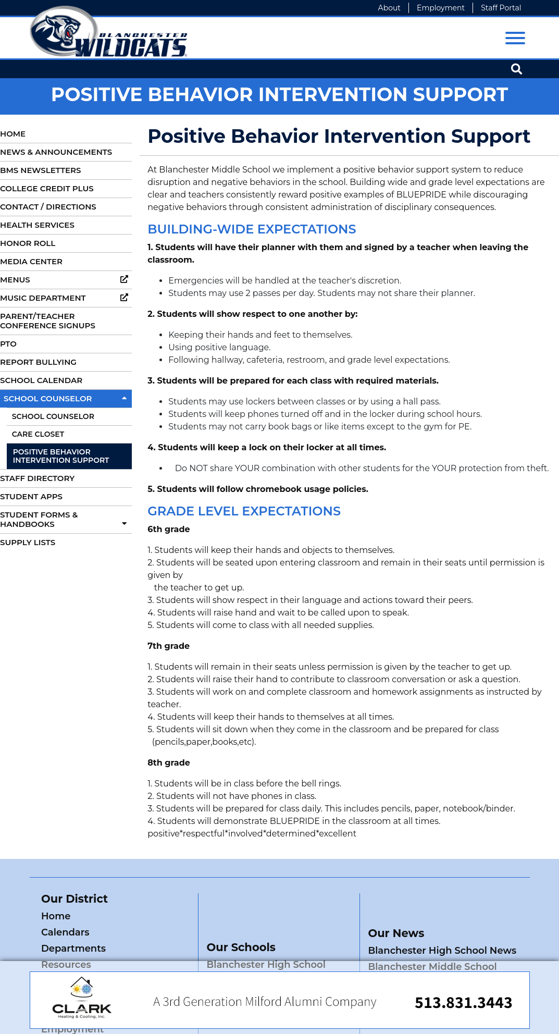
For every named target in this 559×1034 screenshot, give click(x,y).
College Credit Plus (47, 188)
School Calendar (41, 380)
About (389, 8)
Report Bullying (38, 362)
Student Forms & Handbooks (66, 519)
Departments (73, 932)
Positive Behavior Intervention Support (61, 456)
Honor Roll (27, 243)
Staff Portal (501, 8)
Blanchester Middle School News (432, 941)
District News (150, 948)
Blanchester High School (265, 932)
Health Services (37, 225)
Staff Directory (37, 478)
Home (13, 134)
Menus (66, 280)
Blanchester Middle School (270, 948)
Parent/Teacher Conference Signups (47, 320)
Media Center (31, 261)
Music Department (66, 298)
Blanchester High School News (442, 918)
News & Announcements (56, 152)
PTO (8, 344)
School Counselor (68, 398)
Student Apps (31, 496)
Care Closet (38, 434)
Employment (441, 8)
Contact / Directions (48, 207)
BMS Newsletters (40, 170)
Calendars (142, 916)
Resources (143, 932)
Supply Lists (27, 542)
